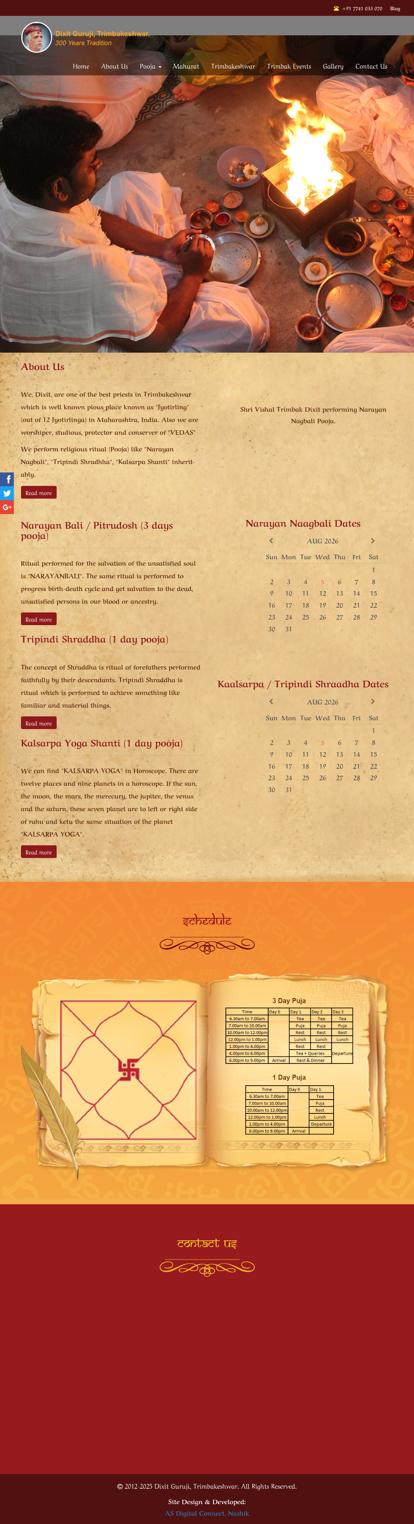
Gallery (333, 65)
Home (81, 65)
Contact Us (371, 65)
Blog (395, 8)
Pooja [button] (150, 65)
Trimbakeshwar (233, 65)
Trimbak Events (289, 65)
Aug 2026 (322, 540)
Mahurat (186, 65)
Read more (39, 492)
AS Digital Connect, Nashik (207, 1512)
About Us (114, 65)
